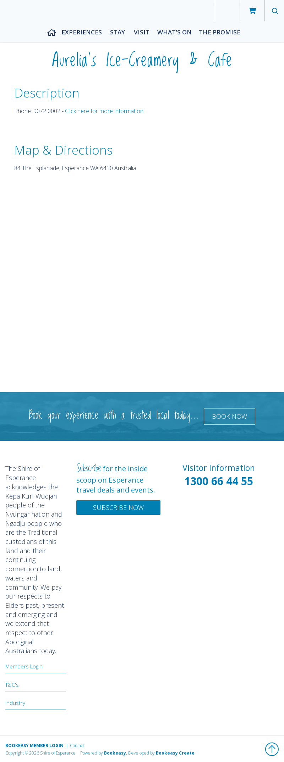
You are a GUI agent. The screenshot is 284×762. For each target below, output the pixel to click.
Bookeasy (115, 753)
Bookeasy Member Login (34, 745)
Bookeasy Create (175, 753)
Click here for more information (104, 111)
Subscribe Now (118, 507)
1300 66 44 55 (218, 481)
